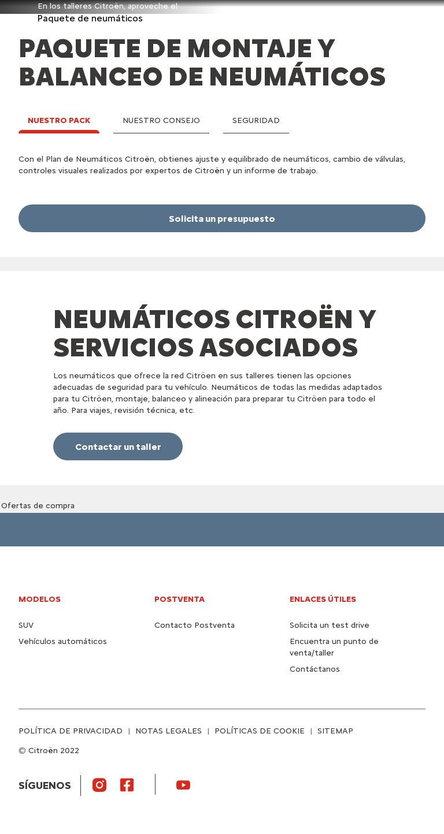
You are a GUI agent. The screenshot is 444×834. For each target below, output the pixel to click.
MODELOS (39, 599)
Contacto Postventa (194, 625)
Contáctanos (315, 669)
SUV (26, 625)
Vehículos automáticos (62, 641)
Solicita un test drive (329, 625)
